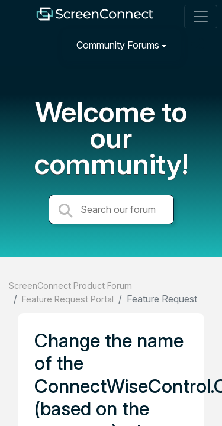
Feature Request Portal (68, 299)
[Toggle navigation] (200, 16)
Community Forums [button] (117, 45)
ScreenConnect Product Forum (70, 285)
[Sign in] (198, 44)
